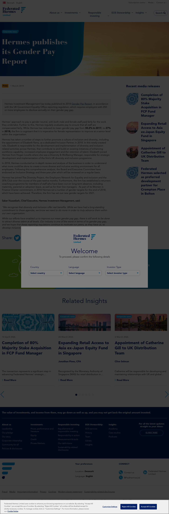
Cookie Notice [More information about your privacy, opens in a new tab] (12, 511)
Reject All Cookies (129, 507)
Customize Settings (109, 507)
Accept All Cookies (148, 507)
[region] (84, 507)
